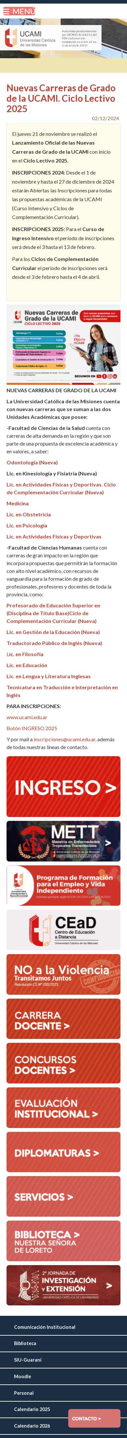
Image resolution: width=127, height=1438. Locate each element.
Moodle (22, 1376)
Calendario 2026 (32, 1426)
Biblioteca (25, 1343)
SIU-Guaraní (27, 1360)
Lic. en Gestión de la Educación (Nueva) (53, 632)
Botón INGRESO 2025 (32, 728)
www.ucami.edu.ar (27, 717)
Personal (24, 1393)
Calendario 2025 (32, 1409)
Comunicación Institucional (44, 1327)
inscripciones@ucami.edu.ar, (65, 739)
